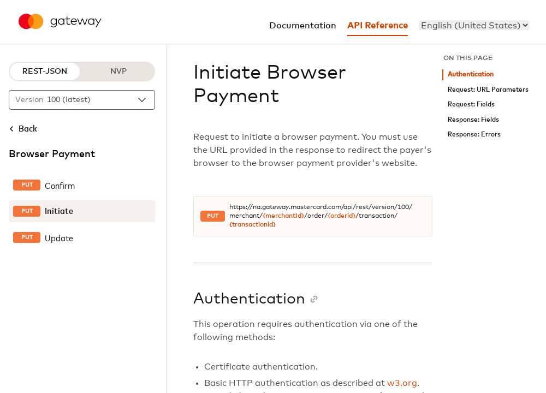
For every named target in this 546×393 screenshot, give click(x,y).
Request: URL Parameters (488, 89)
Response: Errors (474, 134)
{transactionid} (252, 225)
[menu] (474, 25)
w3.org (402, 383)
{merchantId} (283, 216)
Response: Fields (473, 119)
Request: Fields (471, 104)
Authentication (471, 74)
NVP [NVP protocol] (118, 71)
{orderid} (341, 216)
